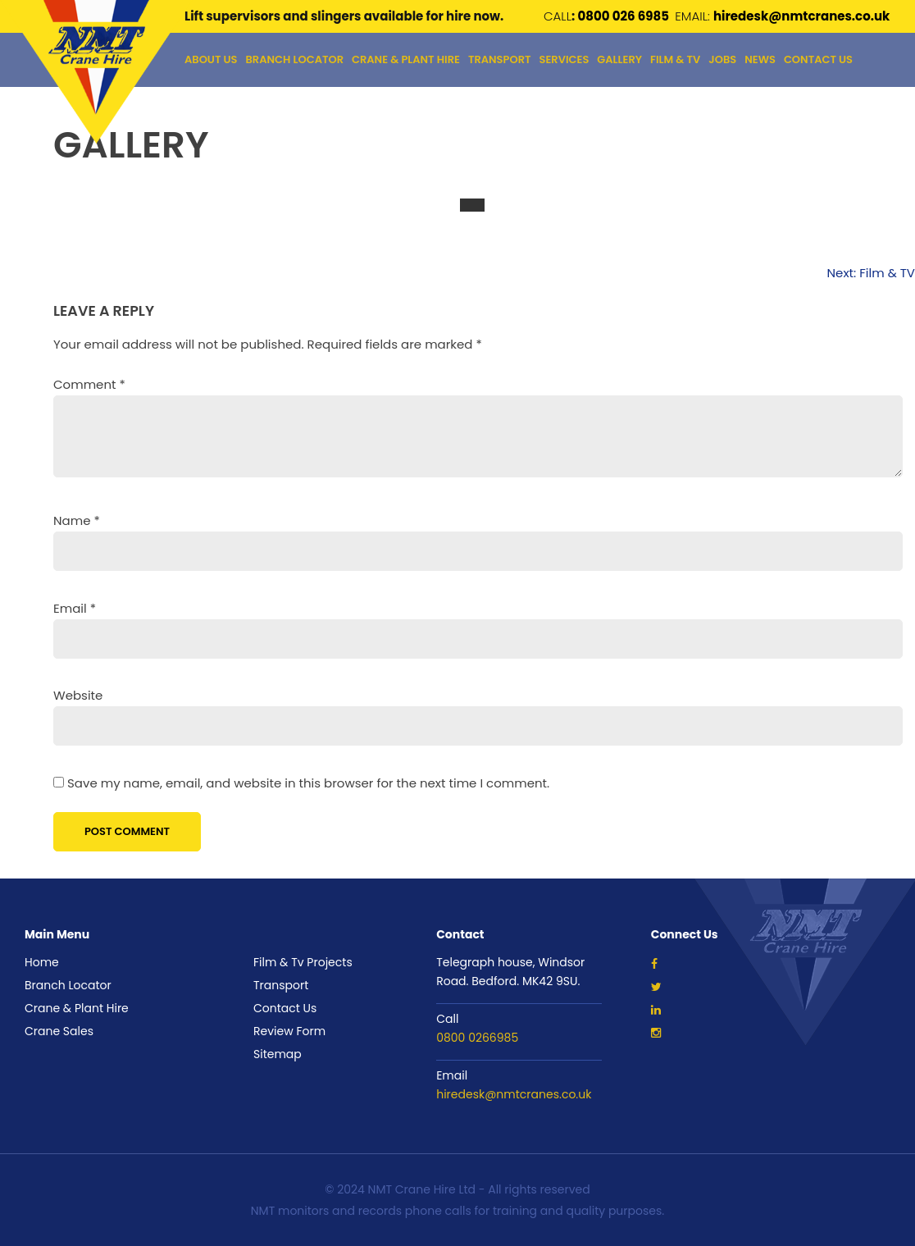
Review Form (289, 1031)
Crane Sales (59, 1031)
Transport (280, 985)
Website (77, 695)
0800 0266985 (477, 1037)
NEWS (760, 59)
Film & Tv (675, 59)
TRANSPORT (499, 59)
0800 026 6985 (624, 16)
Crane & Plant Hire (406, 59)
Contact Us (818, 59)
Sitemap (277, 1054)
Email (74, 608)
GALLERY (619, 59)
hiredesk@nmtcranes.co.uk (513, 1094)
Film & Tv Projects (303, 962)
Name (76, 520)
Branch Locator (295, 59)
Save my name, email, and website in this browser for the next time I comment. (308, 783)
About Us (211, 59)
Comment (89, 384)
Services (564, 59)
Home (42, 962)
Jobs (722, 59)
